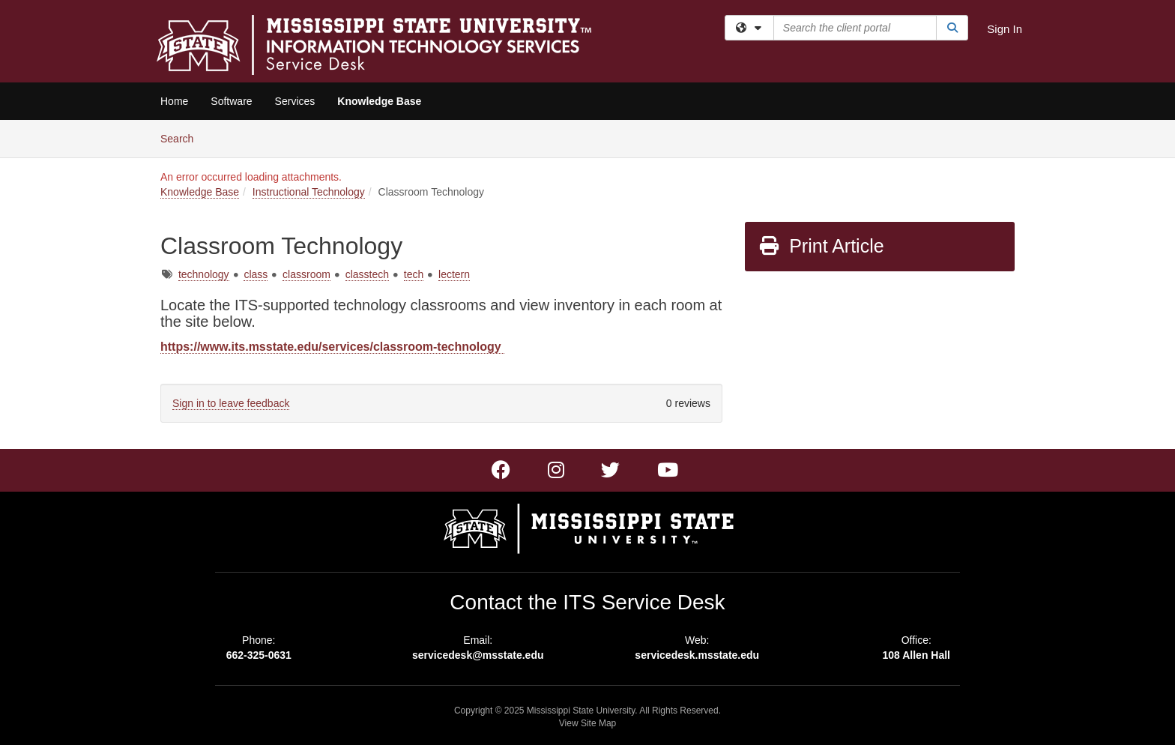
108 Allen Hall (916, 655)
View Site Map (587, 723)
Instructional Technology (309, 192)
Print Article (821, 245)
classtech (367, 274)
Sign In (1004, 28)
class (256, 274)
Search (182, 137)
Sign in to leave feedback (230, 403)
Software (231, 101)
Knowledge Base (379, 101)
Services (295, 101)
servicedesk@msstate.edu (478, 655)
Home (174, 101)
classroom (306, 274)
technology (203, 274)
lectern (454, 274)
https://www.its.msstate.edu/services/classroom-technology (332, 346)
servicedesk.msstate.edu (697, 655)
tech (413, 274)
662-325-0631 (259, 655)
